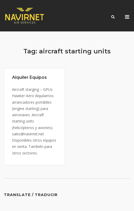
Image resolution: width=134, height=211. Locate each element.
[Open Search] (113, 17)
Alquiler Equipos (29, 77)
